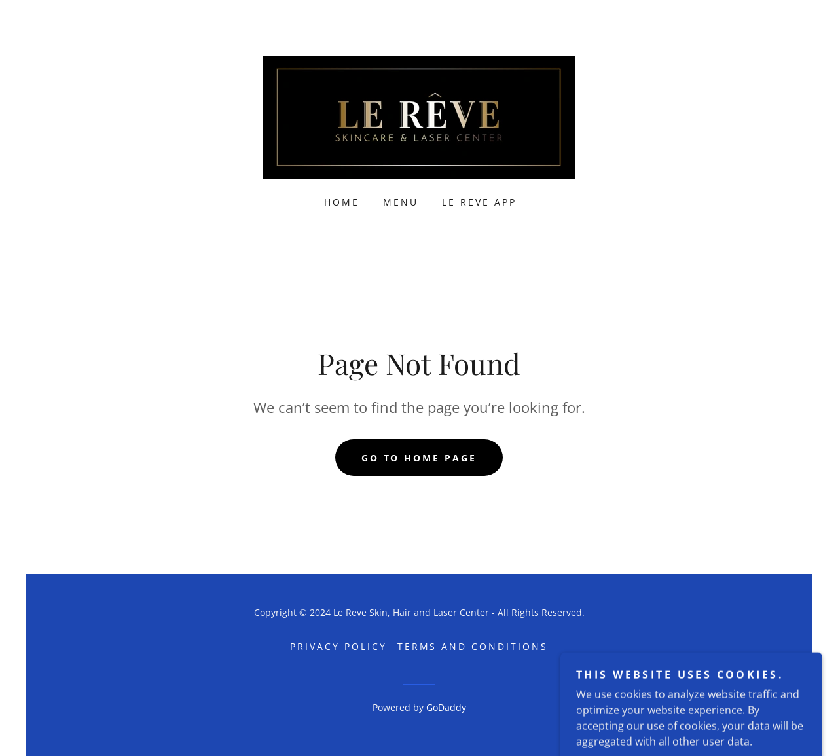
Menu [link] (400, 202)
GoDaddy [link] (446, 707)
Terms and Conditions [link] (473, 646)
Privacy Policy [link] (338, 646)
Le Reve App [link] (479, 202)
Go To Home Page (419, 458)
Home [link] (341, 202)
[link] (419, 116)
